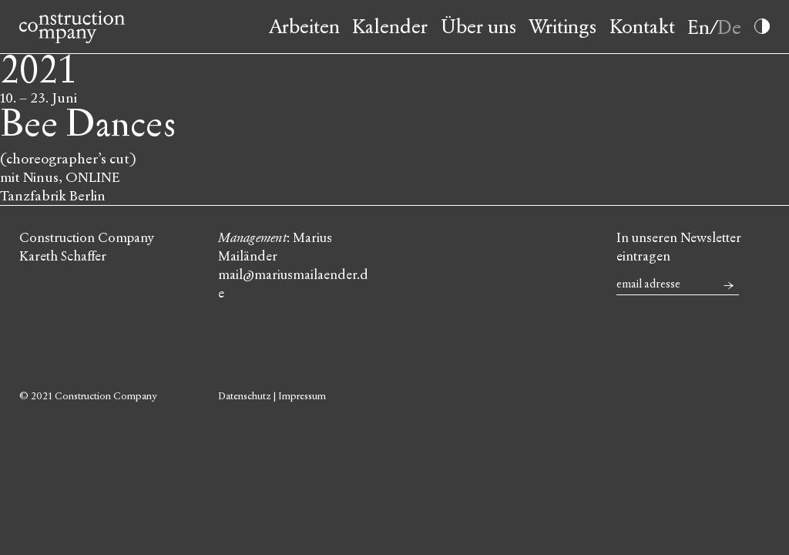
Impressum (302, 396)
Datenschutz (244, 396)
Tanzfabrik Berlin (53, 195)
